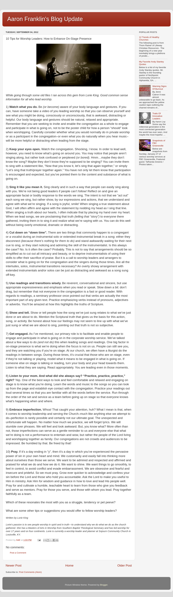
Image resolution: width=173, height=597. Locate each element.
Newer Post (14, 565)
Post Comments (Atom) (30, 572)
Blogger (104, 585)
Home (69, 565)
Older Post (124, 565)
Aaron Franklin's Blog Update (45, 19)
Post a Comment (18, 553)
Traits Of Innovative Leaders (157, 116)
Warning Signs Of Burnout (159, 87)
